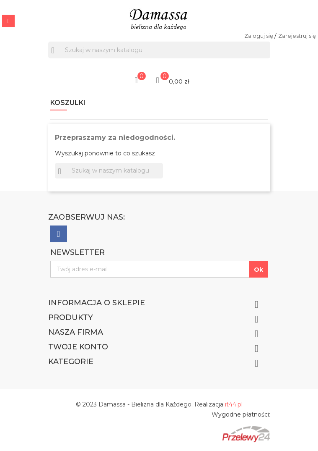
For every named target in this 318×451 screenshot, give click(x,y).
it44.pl (234, 404)
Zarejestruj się (297, 35)
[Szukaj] (159, 50)
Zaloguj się (259, 35)
